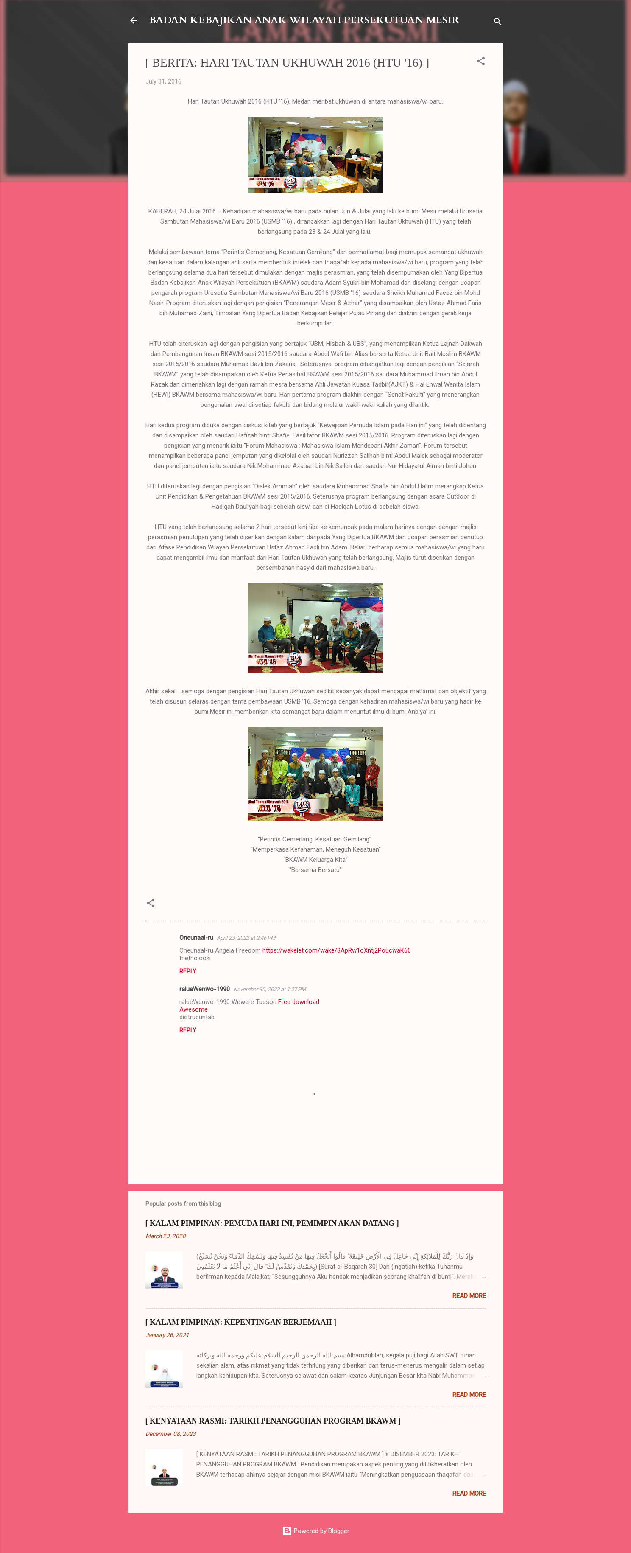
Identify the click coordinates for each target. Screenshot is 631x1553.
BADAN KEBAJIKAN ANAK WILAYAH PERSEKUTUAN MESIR (304, 20)
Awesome (193, 1009)
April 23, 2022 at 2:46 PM (246, 938)
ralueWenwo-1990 (204, 989)
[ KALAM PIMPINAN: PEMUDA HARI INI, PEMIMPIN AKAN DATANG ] (272, 1223)
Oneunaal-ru (196, 938)
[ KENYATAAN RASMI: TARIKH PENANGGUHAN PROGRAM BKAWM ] (273, 1421)
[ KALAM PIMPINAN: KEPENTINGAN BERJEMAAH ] (240, 1322)
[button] (481, 62)
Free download (298, 1002)
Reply (187, 971)
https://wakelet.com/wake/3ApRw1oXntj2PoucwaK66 (336, 950)
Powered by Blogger (315, 1531)
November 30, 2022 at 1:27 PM (269, 989)
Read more (469, 1296)
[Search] (498, 23)
